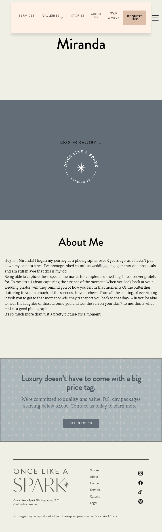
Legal (93, 503)
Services (27, 16)
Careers (95, 497)
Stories (78, 16)
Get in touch (80, 423)
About (94, 477)
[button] (53, 18)
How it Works (114, 16)
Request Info (134, 17)
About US (96, 15)
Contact (95, 483)
